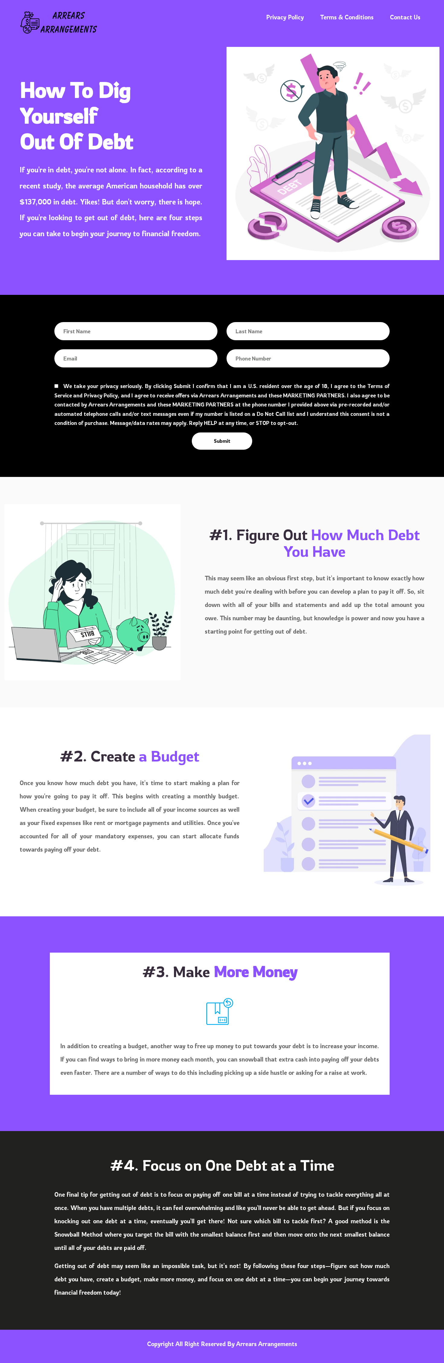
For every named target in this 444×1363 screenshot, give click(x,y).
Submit (222, 441)
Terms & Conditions (347, 17)
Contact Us (405, 17)
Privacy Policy (285, 17)
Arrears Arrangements (266, 1344)
